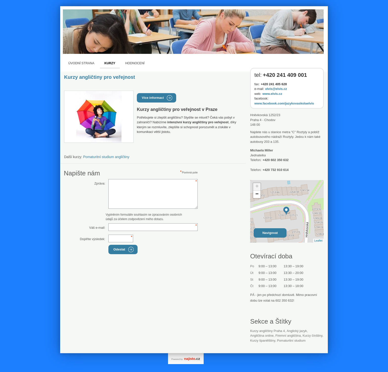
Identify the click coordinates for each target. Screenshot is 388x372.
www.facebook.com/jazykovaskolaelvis (284, 103)
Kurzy (109, 63)
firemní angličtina (288, 335)
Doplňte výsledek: (92, 239)
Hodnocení (135, 63)
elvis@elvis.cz (276, 89)
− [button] (257, 194)
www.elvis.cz (272, 94)
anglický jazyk (297, 331)
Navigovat (270, 233)
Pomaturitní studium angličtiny (106, 157)
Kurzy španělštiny (262, 340)
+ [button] (257, 186)
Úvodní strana (81, 63)
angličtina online (262, 335)
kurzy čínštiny (312, 335)
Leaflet (318, 240)
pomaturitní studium (291, 340)
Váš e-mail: (97, 227)
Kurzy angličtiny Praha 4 (267, 331)
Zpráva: (99, 183)
